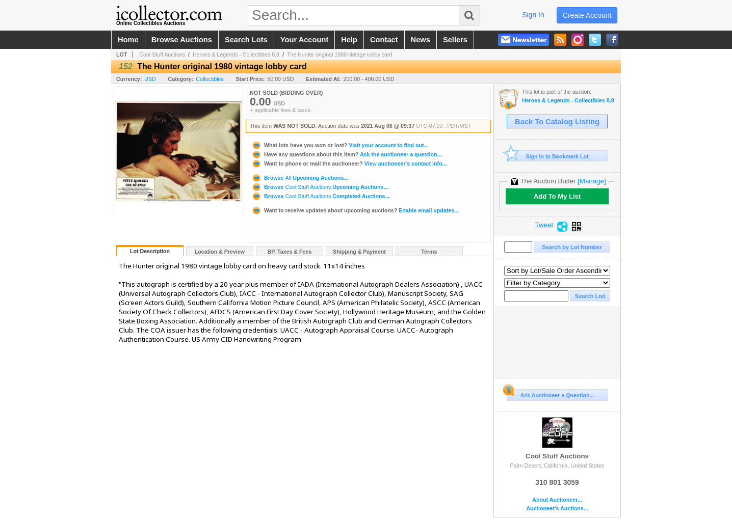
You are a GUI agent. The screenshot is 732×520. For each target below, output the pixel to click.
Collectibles (210, 79)
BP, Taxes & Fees (290, 252)
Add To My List (557, 196)
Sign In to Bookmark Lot (548, 156)
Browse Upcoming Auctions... (299, 178)
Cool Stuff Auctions (162, 54)
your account (304, 40)
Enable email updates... (355, 210)
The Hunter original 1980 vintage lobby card (340, 54)
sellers (455, 40)
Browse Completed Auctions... (320, 196)
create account (587, 15)
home (128, 40)
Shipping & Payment (359, 252)
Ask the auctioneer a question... (346, 154)
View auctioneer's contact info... (349, 163)
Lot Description (150, 251)
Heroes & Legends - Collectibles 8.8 (236, 54)
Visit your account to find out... (339, 145)
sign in (533, 15)
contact (384, 40)
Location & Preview (220, 252)
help (349, 40)
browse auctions (181, 40)
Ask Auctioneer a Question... (550, 393)
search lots (246, 40)
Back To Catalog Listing (557, 122)
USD (150, 79)
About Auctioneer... (557, 500)
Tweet (544, 225)
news (420, 40)
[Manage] (592, 181)
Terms (429, 252)
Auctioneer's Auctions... (557, 508)
